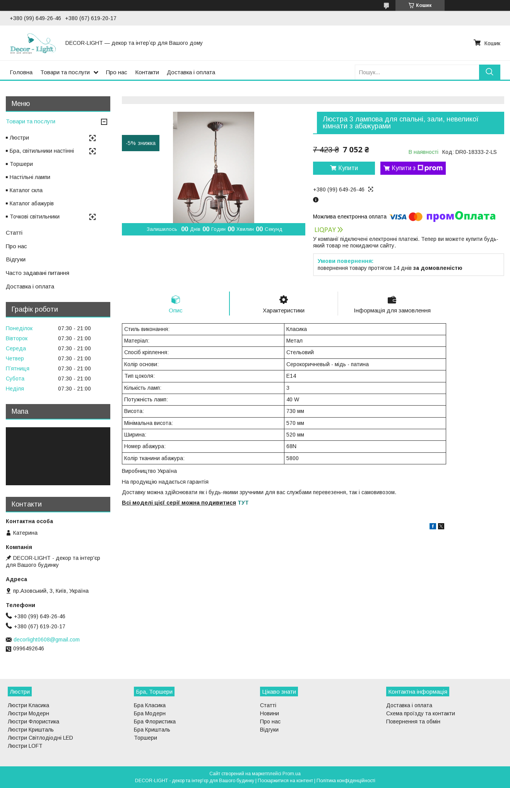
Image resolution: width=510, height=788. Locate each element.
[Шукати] (489, 72)
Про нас (116, 72)
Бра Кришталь (152, 730)
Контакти (147, 72)
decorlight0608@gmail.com (47, 639)
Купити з (417, 168)
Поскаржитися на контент (285, 780)
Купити (348, 168)
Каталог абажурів (32, 203)
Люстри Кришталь (31, 730)
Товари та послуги (65, 72)
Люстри (19, 138)
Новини (269, 713)
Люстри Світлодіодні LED (40, 738)
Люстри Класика (28, 705)
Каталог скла (26, 190)
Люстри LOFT (25, 746)
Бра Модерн (150, 713)
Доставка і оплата (191, 72)
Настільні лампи (30, 177)
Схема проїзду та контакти (420, 713)
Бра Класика (150, 705)
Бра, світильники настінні (42, 151)
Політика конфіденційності (346, 780)
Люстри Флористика (33, 721)
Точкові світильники (35, 216)
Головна (21, 72)
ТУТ (243, 503)
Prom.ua (291, 773)
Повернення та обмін (413, 721)
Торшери (21, 164)
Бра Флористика (155, 721)
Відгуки (16, 259)
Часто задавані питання (37, 272)
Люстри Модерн (28, 713)
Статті (14, 232)
